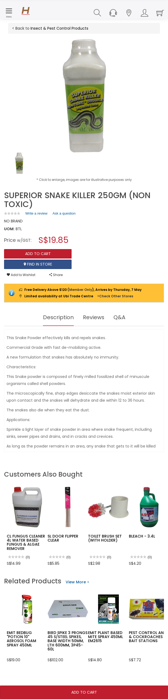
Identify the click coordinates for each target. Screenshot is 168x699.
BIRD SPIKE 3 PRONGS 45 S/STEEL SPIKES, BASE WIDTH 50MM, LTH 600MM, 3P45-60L (68, 641)
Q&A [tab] (120, 317)
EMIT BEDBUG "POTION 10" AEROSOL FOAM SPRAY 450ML (21, 639)
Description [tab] (58, 317)
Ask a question (63, 213)
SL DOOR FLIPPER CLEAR (63, 538)
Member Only (80, 289)
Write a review (36, 214)
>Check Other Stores (115, 296)
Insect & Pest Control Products (59, 28)
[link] (12, 213)
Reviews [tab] (94, 317)
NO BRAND (13, 221)
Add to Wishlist (21, 275)
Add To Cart (84, 692)
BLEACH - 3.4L (142, 536)
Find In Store (38, 264)
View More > (77, 582)
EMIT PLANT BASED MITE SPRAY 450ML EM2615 (105, 637)
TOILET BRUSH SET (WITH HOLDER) (105, 538)
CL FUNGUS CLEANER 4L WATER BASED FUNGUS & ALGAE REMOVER (26, 542)
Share (56, 275)
